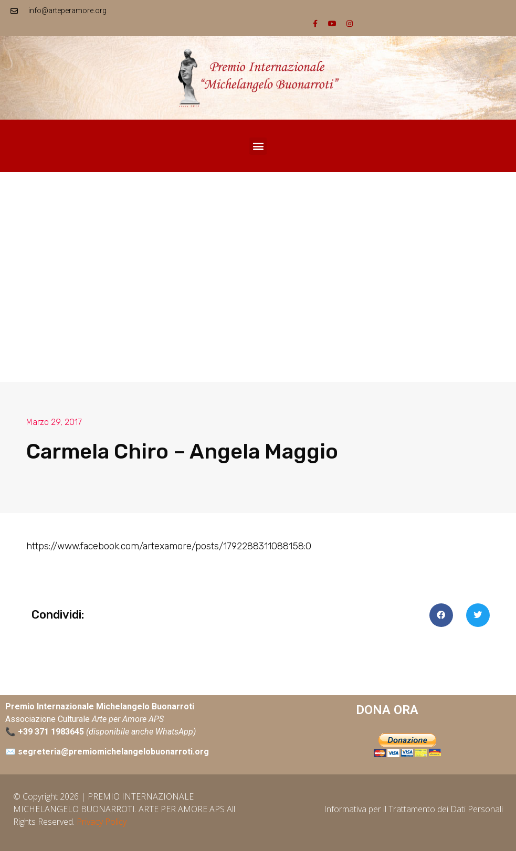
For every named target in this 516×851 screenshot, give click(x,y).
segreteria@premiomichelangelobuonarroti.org (113, 752)
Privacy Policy (102, 821)
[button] (258, 146)
